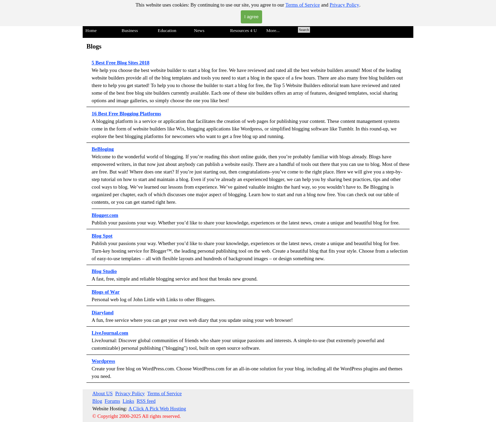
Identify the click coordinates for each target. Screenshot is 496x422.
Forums (112, 401)
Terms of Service (303, 5)
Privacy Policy (344, 5)
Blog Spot (102, 236)
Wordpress (103, 361)
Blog (97, 401)
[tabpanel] (248, 212)
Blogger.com (105, 215)
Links (128, 401)
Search (304, 30)
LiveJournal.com (110, 333)
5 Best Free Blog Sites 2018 (120, 62)
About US (102, 393)
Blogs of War (106, 292)
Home (91, 30)
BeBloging (103, 149)
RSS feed (146, 401)
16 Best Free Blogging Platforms (126, 113)
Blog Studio (104, 271)
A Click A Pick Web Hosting (157, 408)
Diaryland (103, 312)
